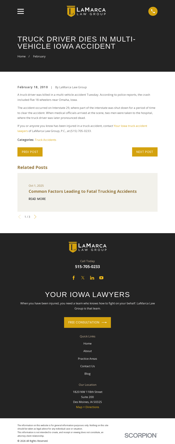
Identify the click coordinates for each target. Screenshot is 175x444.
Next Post (144, 152)
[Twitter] (83, 278)
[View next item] (35, 217)
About (87, 351)
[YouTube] (101, 278)
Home (87, 343)
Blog (87, 374)
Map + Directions (87, 407)
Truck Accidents (45, 140)
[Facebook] (74, 278)
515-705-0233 (87, 266)
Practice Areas (87, 359)
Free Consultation (87, 322)
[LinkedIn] (92, 278)
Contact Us (87, 366)
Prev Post (30, 152)
